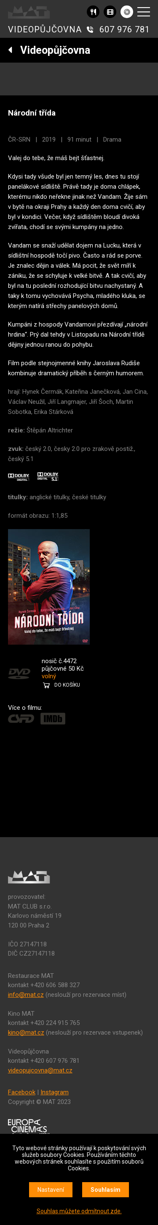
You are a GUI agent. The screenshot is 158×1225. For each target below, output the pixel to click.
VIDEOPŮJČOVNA (45, 29)
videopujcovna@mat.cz (40, 1070)
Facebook (21, 1092)
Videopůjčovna (49, 50)
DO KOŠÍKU (67, 685)
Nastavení (50, 1189)
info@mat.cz (26, 994)
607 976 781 (124, 29)
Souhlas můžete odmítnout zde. (79, 1211)
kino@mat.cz (26, 1032)
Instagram (54, 1092)
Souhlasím (106, 1189)
